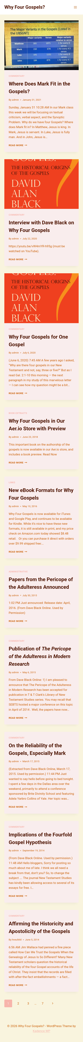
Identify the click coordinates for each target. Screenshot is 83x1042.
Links (12, 482)
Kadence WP (41, 1031)
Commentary (16, 76)
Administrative (18, 571)
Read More (18, 145)
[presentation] (41, 45)
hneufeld (16, 939)
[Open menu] (75, 7)
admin (15, 99)
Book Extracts (18, 413)
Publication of (40, 656)
